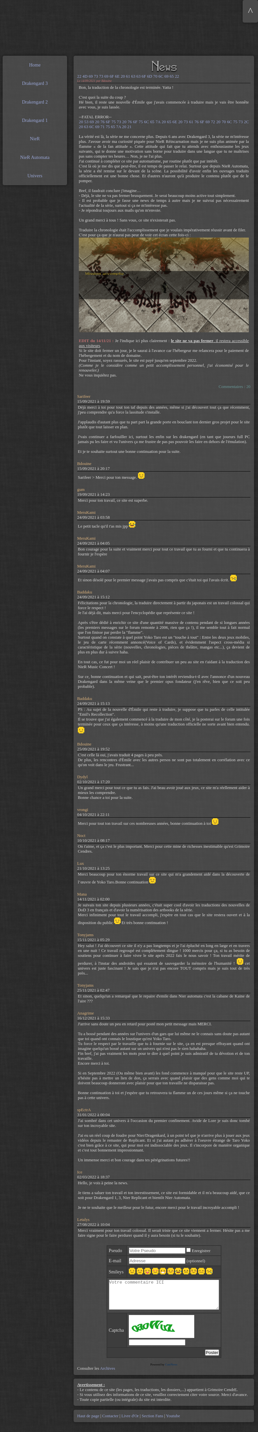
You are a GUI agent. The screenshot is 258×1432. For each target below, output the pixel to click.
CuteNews (171, 1370)
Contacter (110, 1422)
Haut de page (88, 1422)
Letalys (83, 1219)
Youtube (172, 1422)
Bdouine (84, 463)
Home (35, 65)
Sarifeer (84, 396)
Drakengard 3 (35, 83)
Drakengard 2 (35, 102)
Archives (107, 1374)
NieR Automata (35, 157)
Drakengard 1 (35, 120)
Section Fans (152, 1422)
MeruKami (86, 512)
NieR (35, 138)
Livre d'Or (130, 1422)
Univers (35, 175)
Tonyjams (85, 935)
